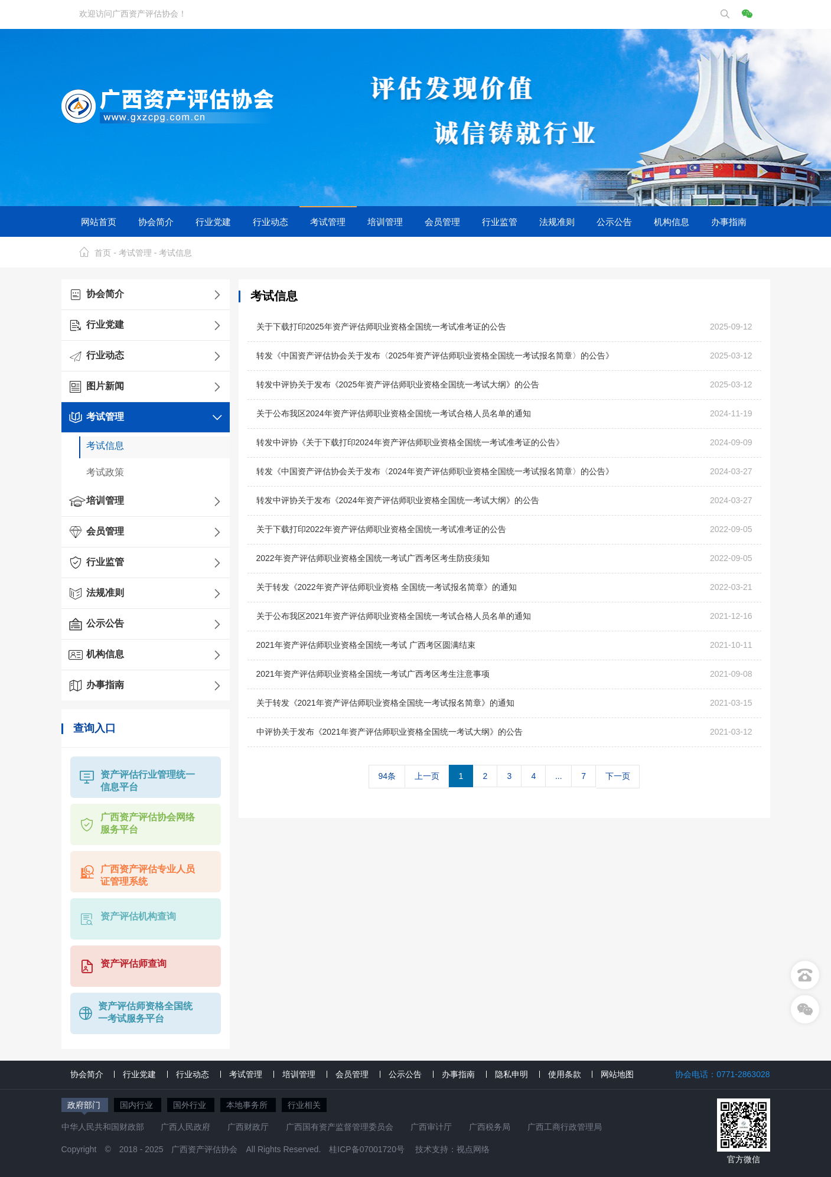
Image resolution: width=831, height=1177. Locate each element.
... (558, 776)
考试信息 (175, 252)
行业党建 (213, 221)
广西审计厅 (431, 1127)
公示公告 (614, 221)
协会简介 (156, 221)
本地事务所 (248, 1105)
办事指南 (729, 221)
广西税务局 (489, 1127)
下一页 (617, 776)
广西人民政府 (185, 1127)
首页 (102, 252)
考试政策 (105, 472)
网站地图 (617, 1074)
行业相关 (304, 1105)
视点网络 (473, 1149)
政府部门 (85, 1105)
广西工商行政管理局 (564, 1127)
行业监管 (499, 221)
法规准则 (557, 221)
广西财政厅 (248, 1127)
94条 (387, 776)
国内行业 (137, 1105)
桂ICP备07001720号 (367, 1149)
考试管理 (328, 221)
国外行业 (190, 1105)
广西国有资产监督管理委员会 (339, 1127)
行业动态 (270, 221)
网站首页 (98, 221)
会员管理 (442, 221)
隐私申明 (511, 1074)
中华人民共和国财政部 (102, 1127)
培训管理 (385, 221)
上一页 (427, 776)
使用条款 (564, 1074)
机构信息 (671, 221)
